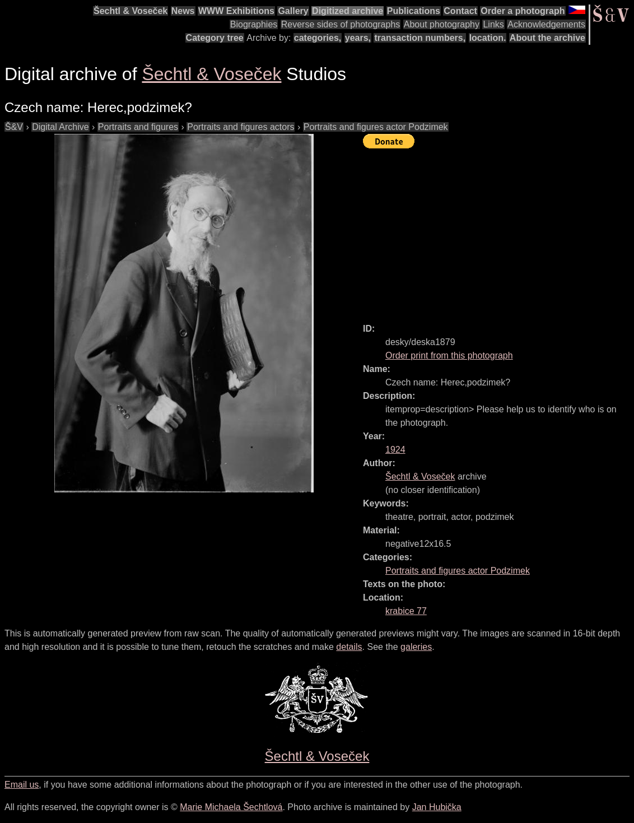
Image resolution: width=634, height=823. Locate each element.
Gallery (293, 11)
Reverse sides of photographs (340, 24)
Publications (413, 11)
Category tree (215, 38)
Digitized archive (347, 11)
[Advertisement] (498, 230)
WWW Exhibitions (236, 11)
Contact (460, 11)
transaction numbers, (419, 38)
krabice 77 (406, 611)
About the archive (547, 38)
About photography (441, 24)
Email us (21, 784)
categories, (317, 38)
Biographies (254, 24)
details (349, 647)
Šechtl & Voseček (130, 11)
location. (487, 38)
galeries (416, 647)
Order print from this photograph (449, 355)
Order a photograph (523, 11)
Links (493, 24)
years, (358, 38)
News (183, 11)
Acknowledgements (546, 24)
